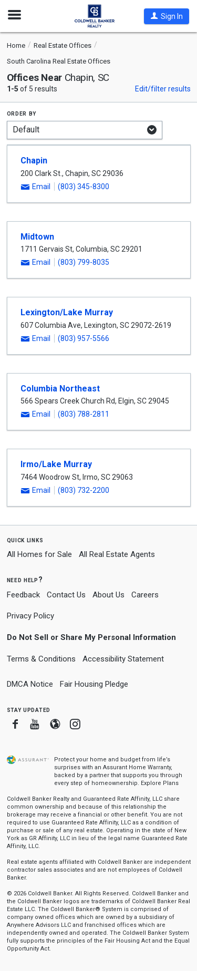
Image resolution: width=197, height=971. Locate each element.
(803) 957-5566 (83, 338)
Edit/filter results (163, 89)
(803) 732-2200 (83, 490)
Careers (145, 595)
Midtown (37, 237)
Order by (22, 113)
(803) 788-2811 (83, 414)
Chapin (33, 161)
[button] (166, 16)
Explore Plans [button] (160, 783)
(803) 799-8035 (83, 262)
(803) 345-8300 (83, 186)
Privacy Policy (30, 616)
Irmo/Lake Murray (56, 464)
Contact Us (66, 595)
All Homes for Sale (39, 554)
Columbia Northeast (60, 389)
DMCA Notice (30, 684)
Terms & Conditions (41, 659)
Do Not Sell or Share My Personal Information (91, 637)
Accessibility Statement (123, 659)
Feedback (23, 595)
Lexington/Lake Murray (66, 312)
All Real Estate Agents (117, 554)
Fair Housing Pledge (94, 684)
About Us (108, 595)
